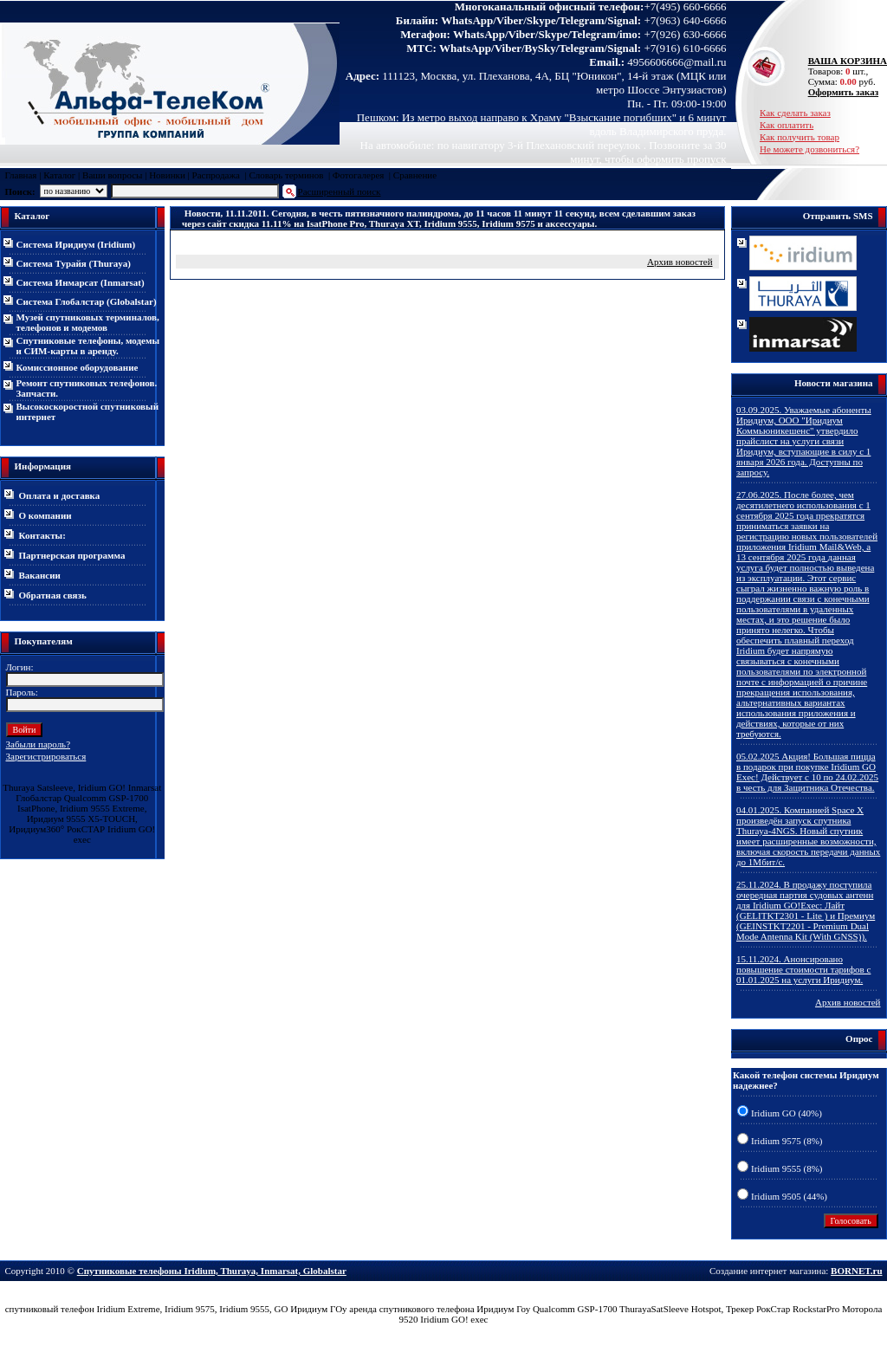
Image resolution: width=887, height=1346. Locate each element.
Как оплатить (786, 125)
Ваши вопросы (112, 175)
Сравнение (415, 175)
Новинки (167, 175)
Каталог (59, 175)
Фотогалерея (359, 175)
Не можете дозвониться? (809, 149)
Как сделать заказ (795, 112)
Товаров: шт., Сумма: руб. (843, 71)
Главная (21, 175)
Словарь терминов (286, 175)
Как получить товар (799, 137)
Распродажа (216, 175)
